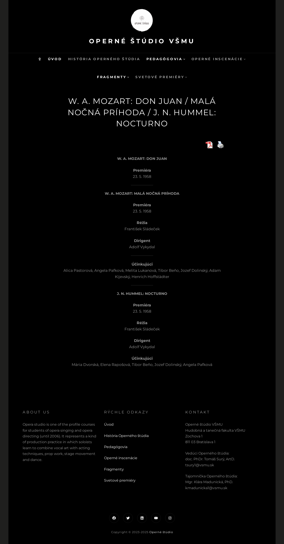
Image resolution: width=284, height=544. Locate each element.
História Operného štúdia (126, 436)
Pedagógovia (115, 447)
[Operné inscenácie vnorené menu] (245, 59)
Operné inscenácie (120, 458)
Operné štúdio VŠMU (142, 41)
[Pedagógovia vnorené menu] (184, 59)
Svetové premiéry (120, 480)
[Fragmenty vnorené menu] (128, 77)
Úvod (109, 424)
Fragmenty (114, 469)
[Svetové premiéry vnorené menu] (186, 77)
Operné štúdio (161, 532)
